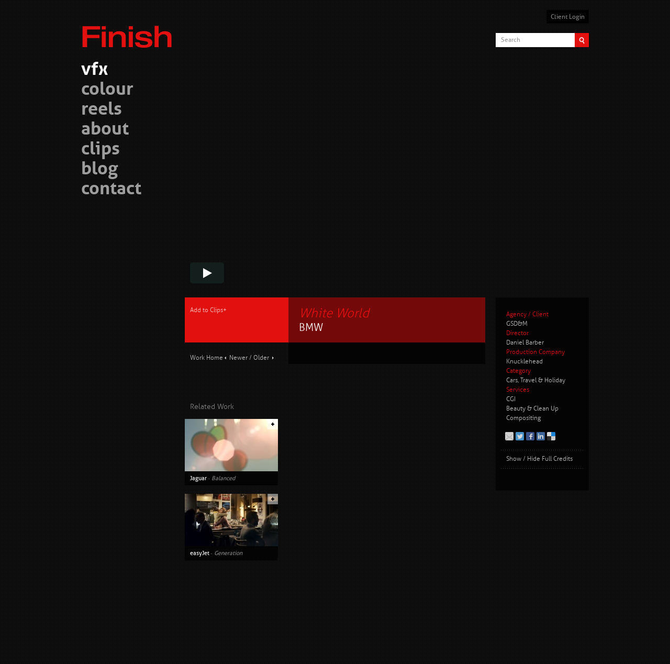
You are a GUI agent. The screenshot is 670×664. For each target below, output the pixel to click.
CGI (511, 399)
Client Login (568, 17)
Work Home (206, 358)
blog (99, 170)
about (105, 130)
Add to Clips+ (208, 310)
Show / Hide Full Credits (539, 459)
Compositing (523, 418)
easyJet (199, 553)
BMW (311, 327)
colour (107, 90)
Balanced (223, 478)
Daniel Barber (525, 343)
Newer (238, 358)
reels (101, 110)
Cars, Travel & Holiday (535, 380)
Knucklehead (524, 362)
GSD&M (517, 324)
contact (111, 190)
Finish (130, 30)
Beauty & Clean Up (532, 409)
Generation (228, 553)
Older (261, 358)
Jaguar (198, 478)
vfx (94, 70)
